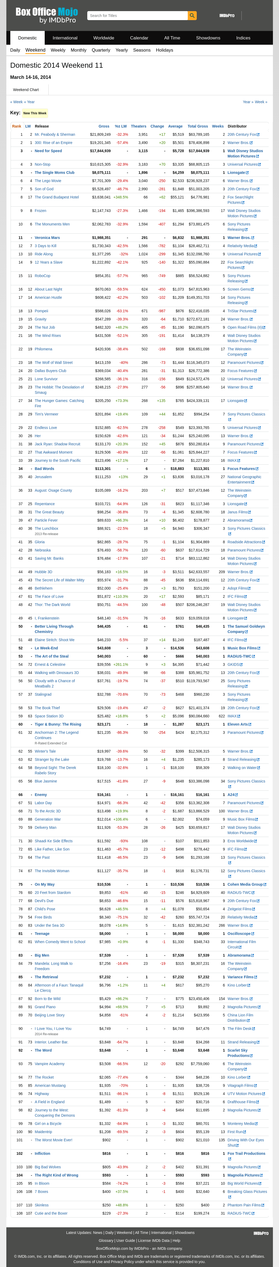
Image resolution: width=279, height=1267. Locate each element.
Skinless (42, 1205)
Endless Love (46, 428)
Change (157, 126)
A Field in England (50, 1102)
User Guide (125, 1240)
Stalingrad (43, 694)
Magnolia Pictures (244, 1007)
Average (175, 126)
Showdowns (208, 37)
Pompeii (41, 311)
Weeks (218, 126)
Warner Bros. (240, 143)
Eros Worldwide (243, 841)
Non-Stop (43, 164)
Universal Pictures (245, 164)
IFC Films (238, 596)
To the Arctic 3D (48, 811)
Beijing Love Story (50, 1015)
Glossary (106, 1240)
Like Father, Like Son (52, 849)
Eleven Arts (240, 724)
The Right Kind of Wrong (57, 1175)
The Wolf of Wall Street (54, 362)
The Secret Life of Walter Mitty (60, 580)
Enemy (41, 795)
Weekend (124, 1232)
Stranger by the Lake (52, 759)
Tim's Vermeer (46, 414)
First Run (237, 1132)
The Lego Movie (48, 181)
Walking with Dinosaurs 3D (57, 673)
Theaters (138, 126)
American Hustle (48, 297)
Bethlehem (44, 588)
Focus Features (242, 371)
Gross (104, 126)
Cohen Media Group (247, 884)
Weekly (58, 50)
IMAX (234, 460)
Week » (261, 102)
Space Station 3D (49, 716)
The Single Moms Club (55, 172)
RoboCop (43, 276)
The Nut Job (45, 327)
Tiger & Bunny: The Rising (58, 724)
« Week (16, 102)
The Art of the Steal (52, 656)
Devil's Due (44, 901)
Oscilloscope (241, 933)
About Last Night (48, 289)
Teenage (42, 933)
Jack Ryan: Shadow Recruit (57, 444)
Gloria (40, 542)
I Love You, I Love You (53, 1028)
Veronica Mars (47, 238)
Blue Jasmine (46, 781)
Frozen (41, 211)
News (97, 1232)
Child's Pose (45, 909)
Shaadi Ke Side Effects (54, 841)
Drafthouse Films (244, 1102)
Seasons (142, 50)
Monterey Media (243, 1123)
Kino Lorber (239, 985)
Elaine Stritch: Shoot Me (55, 640)
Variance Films (243, 977)
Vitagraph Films (242, 1085)
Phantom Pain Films (246, 1205)
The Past (42, 857)
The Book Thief (47, 708)
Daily (15, 50)
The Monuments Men (52, 224)
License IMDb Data (154, 1240)
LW (28, 126)
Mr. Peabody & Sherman (55, 134)
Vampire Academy (50, 1064)
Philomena (43, 349)
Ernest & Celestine (50, 664)
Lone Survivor (46, 379)
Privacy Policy (122, 1262)
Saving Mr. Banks (49, 558)
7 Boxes (41, 1191)
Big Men (42, 955)
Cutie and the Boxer (51, 1213)
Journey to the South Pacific (58, 460)
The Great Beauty (49, 512)
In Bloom (42, 1183)
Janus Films (239, 512)
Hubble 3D (43, 572)
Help (176, 1240)
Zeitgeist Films (241, 909)
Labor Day (43, 803)
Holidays (164, 50)
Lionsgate (238, 172)
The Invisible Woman (52, 871)
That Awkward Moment (53, 452)
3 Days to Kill (46, 246)
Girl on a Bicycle (48, 1123)
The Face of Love (49, 596)
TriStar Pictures (242, 311)
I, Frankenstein (47, 618)
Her (38, 436)
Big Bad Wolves (48, 1167)
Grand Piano (45, 1007)
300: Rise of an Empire (53, 143)
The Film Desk (241, 1028)
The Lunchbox (46, 528)
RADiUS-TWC (241, 656)
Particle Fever (46, 520)
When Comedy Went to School (60, 942)
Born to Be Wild (48, 999)
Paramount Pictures (246, 362)
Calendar (139, 37)
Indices (243, 37)
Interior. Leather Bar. (51, 1042)
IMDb (161, 1248)
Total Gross (198, 126)
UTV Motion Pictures (247, 1094)
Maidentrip (43, 1132)
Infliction (42, 1153)
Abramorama (240, 520)
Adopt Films (239, 588)
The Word (43, 1050)
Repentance (45, 504)
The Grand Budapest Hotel (57, 197)
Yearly (122, 50)
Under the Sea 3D (50, 925)
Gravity (41, 319)
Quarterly (101, 50)
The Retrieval (46, 977)
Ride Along (44, 254)
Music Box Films (244, 648)
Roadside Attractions (247, 542)
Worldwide (103, 37)
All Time (172, 37)
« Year (29, 102)
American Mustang (50, 1085)
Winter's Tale (45, 751)
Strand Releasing (244, 759)
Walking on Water (244, 768)
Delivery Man (46, 827)
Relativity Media (243, 246)
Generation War (48, 819)
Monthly (78, 50)
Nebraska (43, 550)
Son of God (44, 189)
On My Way (45, 884)
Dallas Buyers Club (50, 371)
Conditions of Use (88, 1262)
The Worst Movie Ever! (53, 1140)
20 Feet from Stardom (53, 892)
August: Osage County (53, 490)
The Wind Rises (48, 335)
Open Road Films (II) (247, 327)
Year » (248, 102)
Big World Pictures (245, 1183)
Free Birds (43, 917)
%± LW (121, 126)
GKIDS (235, 664)
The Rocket (44, 1077)
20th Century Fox (244, 134)
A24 (233, 795)
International (65, 37)
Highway (42, 1094)
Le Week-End (46, 648)
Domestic (27, 37)
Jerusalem (43, 477)
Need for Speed (48, 151)
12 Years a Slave (49, 262)
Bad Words (44, 469)
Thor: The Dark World (52, 605)
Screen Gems (241, 289)
